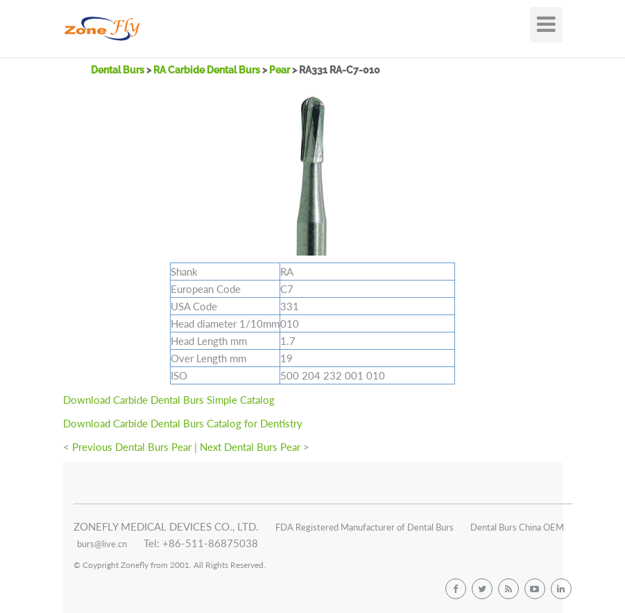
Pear (280, 69)
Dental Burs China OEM (517, 527)
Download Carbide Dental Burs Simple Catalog (169, 399)
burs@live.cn (102, 543)
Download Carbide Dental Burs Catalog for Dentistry (182, 423)
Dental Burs (118, 69)
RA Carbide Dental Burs (206, 69)
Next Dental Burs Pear (250, 447)
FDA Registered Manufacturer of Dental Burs (364, 527)
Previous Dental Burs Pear (131, 447)
